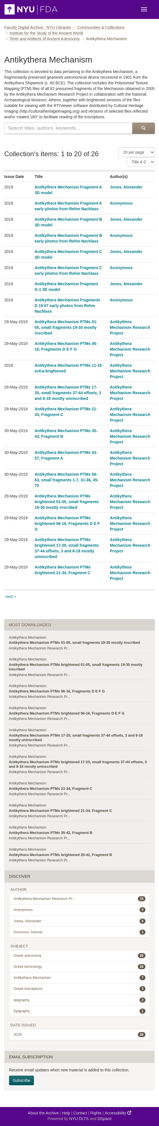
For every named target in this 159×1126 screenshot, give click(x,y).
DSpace (104, 1118)
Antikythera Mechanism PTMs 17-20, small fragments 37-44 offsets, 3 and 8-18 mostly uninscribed (68, 393)
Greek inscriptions (79, 988)
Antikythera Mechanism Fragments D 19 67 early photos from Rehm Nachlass (68, 306)
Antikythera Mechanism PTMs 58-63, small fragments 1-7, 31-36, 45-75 (67, 480)
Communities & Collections (101, 27)
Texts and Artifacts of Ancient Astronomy (44, 39)
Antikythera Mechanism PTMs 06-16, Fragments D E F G (57, 691)
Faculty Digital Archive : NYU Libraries (37, 27)
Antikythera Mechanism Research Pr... (39, 648)
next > (10, 596)
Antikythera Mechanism (27, 637)
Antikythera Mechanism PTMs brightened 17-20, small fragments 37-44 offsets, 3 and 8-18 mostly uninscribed (78, 764)
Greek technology (79, 966)
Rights (95, 1113)
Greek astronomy (79, 955)
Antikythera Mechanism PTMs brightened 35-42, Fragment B (60, 855)
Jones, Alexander (126, 187)
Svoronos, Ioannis (79, 932)
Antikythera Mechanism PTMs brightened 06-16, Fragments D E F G (67, 523)
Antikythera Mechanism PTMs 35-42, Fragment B (50, 833)
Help (66, 1113)
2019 (79, 1034)
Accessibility (118, 1112)
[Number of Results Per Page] (136, 152)
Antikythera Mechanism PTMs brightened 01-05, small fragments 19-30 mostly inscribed (67, 502)
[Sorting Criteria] (141, 162)
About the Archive (43, 1113)
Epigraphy (79, 1011)
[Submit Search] (143, 128)
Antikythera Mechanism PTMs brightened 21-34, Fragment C (60, 810)
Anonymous (121, 203)
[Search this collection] (68, 128)
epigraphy (79, 1000)
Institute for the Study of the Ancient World (46, 33)
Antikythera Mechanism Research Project (130, 327)
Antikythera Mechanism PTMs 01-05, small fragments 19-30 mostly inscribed (66, 327)
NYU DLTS (79, 1118)
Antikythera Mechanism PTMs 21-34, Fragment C (50, 788)
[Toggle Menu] (144, 9)
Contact (80, 1113)
